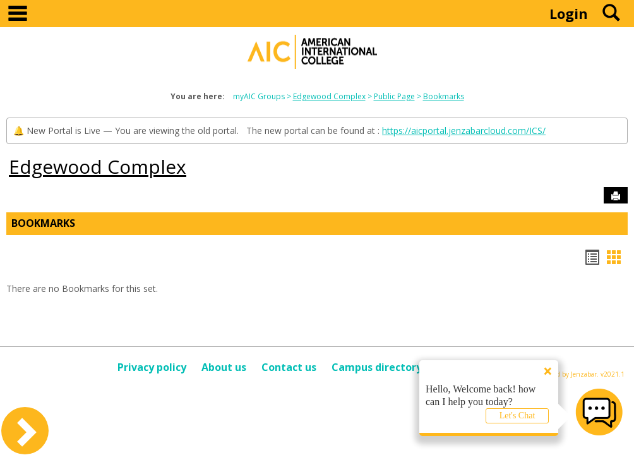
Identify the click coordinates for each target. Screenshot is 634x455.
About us (223, 367)
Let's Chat (517, 415)
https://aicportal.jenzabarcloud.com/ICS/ (464, 130)
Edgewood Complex (329, 96)
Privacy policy (151, 367)
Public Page (394, 96)
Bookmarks (443, 96)
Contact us (288, 367)
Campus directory (377, 367)
